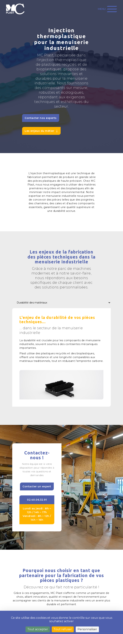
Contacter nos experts (41, 118)
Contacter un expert (36, 486)
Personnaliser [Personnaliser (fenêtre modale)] (87, 629)
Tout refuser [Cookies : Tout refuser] (63, 629)
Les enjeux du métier (39, 130)
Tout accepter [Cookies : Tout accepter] (37, 629)
